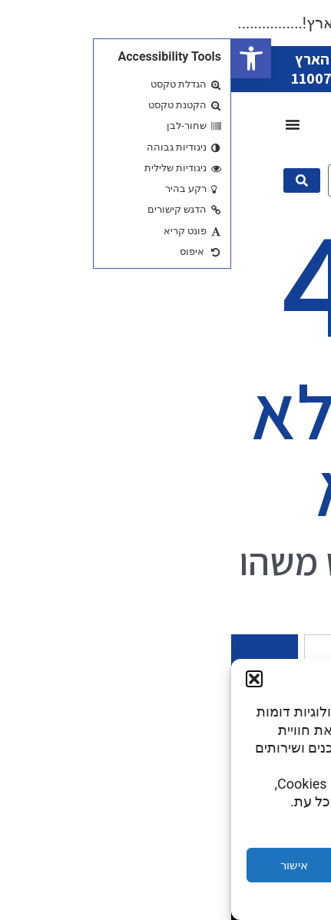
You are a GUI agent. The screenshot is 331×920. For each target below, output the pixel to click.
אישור (63, 865)
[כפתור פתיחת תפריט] (61, 124)
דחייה (166, 865)
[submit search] (70, 180)
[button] (20, 58)
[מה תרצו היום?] (188, 180)
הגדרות (268, 865)
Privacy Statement (138, 900)
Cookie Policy (210, 900)
